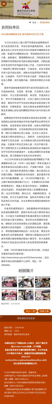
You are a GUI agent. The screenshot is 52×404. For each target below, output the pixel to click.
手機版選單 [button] (4, 4)
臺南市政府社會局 (26, 8)
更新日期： (9, 327)
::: (15, 1)
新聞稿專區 (45, 22)
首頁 (34, 22)
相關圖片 (26, 271)
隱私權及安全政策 (26, 318)
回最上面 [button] (44, 311)
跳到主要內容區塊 (1, 1)
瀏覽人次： (9, 331)
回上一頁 (30, 311)
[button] (9, 282)
